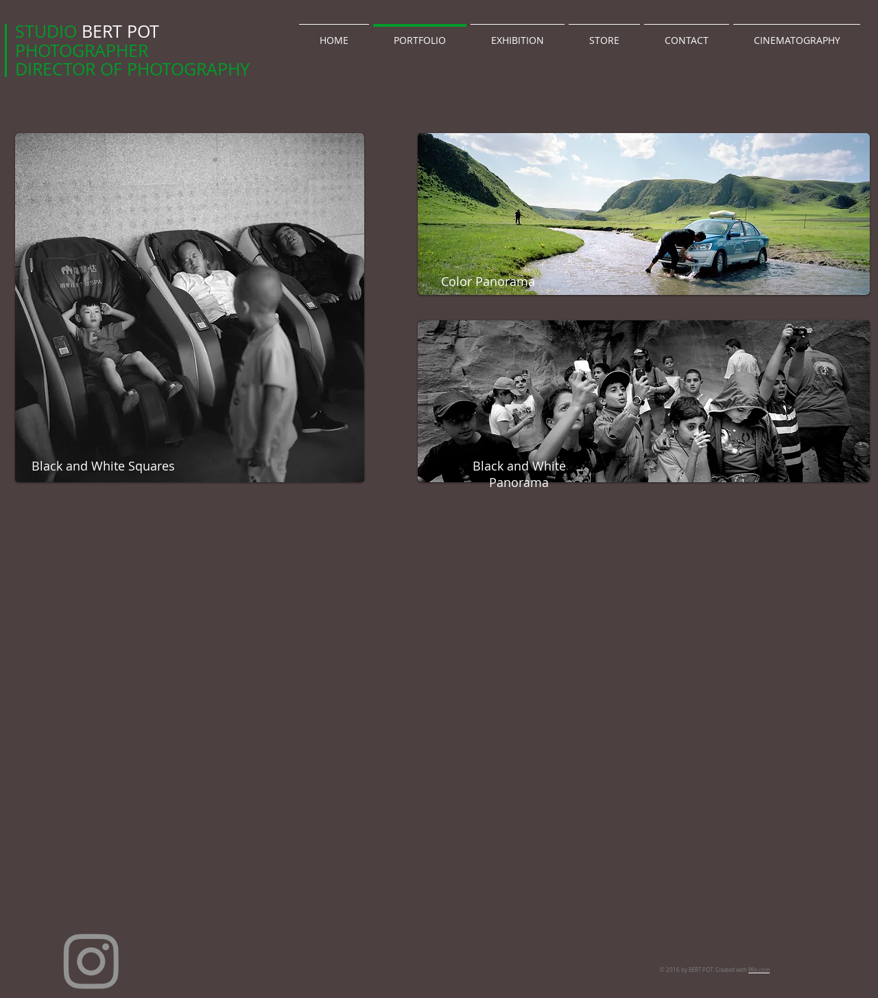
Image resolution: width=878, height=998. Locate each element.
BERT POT (120, 31)
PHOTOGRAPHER (81, 50)
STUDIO (48, 31)
